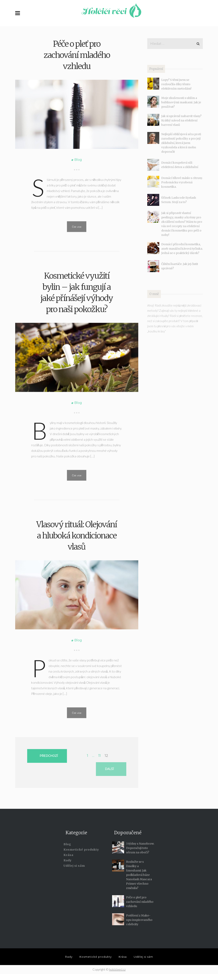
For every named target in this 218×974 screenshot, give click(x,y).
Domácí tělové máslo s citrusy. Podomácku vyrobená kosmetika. (182, 182)
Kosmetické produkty (81, 849)
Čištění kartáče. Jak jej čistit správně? (179, 266)
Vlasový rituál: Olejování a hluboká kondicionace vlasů (76, 586)
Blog (78, 205)
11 (99, 755)
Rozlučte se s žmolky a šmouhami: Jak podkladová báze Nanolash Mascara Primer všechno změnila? (139, 875)
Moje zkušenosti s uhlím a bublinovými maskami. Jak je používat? (181, 102)
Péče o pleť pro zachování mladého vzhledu (77, 100)
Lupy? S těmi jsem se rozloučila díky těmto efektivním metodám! (176, 84)
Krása (68, 855)
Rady (68, 860)
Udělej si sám (74, 866)
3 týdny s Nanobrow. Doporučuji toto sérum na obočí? (140, 848)
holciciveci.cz (117, 969)
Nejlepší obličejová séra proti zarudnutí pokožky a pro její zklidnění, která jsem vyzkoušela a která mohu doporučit (181, 142)
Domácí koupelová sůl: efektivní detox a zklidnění (179, 165)
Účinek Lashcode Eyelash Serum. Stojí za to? (178, 200)
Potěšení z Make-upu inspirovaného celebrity (139, 920)
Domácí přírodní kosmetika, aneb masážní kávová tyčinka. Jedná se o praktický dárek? (182, 248)
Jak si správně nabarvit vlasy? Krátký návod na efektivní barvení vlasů (181, 120)
